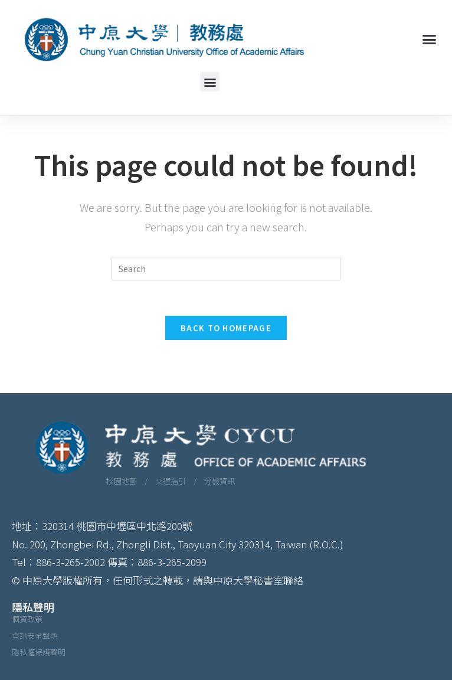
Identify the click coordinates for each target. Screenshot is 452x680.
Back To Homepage (226, 328)
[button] (429, 39)
